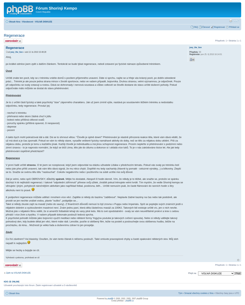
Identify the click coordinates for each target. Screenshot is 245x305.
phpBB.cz (130, 301)
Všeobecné (27, 22)
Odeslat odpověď (13, 41)
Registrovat (219, 27)
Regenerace (14, 35)
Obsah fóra (14, 22)
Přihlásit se (234, 27)
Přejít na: (192, 273)
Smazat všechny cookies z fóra (198, 293)
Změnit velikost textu (236, 21)
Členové (206, 27)
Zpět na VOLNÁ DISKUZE (18, 273)
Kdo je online (12, 281)
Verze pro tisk (231, 21)
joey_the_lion (17, 52)
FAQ (196, 27)
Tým (180, 293)
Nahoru (238, 260)
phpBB (110, 299)
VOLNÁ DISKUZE (43, 22)
